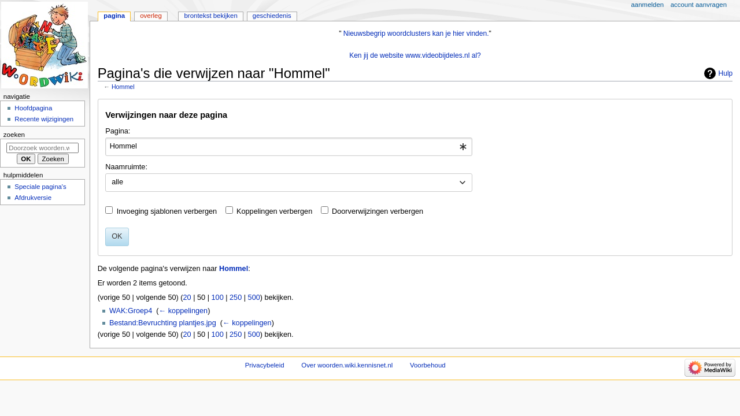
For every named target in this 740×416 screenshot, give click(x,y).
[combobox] (288, 147)
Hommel (123, 86)
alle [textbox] (117, 182)
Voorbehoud (428, 365)
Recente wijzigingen (43, 119)
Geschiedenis (272, 15)
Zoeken (14, 134)
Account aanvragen (699, 4)
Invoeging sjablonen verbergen (167, 211)
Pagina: (117, 131)
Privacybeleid (264, 365)
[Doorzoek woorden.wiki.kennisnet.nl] (42, 148)
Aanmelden (647, 4)
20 (187, 298)
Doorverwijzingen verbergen (377, 211)
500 (254, 298)
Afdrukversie (32, 197)
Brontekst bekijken (210, 15)
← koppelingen (183, 311)
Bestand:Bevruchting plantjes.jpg (162, 323)
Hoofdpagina (33, 108)
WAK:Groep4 (130, 311)
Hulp (726, 73)
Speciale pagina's (40, 186)
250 (236, 298)
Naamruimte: (126, 167)
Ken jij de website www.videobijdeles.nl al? (415, 55)
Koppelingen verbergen (274, 211)
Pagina (114, 15)
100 (218, 298)
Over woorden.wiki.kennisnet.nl (347, 365)
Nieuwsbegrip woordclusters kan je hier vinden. (416, 33)
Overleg (151, 15)
